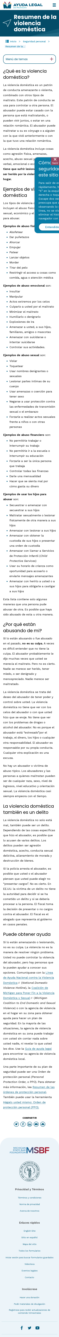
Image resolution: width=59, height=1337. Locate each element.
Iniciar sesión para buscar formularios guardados (29, 1257)
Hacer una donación (29, 1297)
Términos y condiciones (29, 1198)
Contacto (29, 1277)
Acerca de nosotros (29, 1211)
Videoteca (29, 1264)
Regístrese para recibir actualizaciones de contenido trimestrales (29, 1311)
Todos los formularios (29, 1251)
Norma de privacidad (29, 1204)
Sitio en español (29, 1237)
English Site (30, 1231)
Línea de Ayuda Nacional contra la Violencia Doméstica (28, 977)
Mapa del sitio (30, 1244)
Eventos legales (30, 1271)
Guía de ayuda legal (38, 1048)
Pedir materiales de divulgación (29, 1304)
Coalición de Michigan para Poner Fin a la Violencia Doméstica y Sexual (28, 993)
